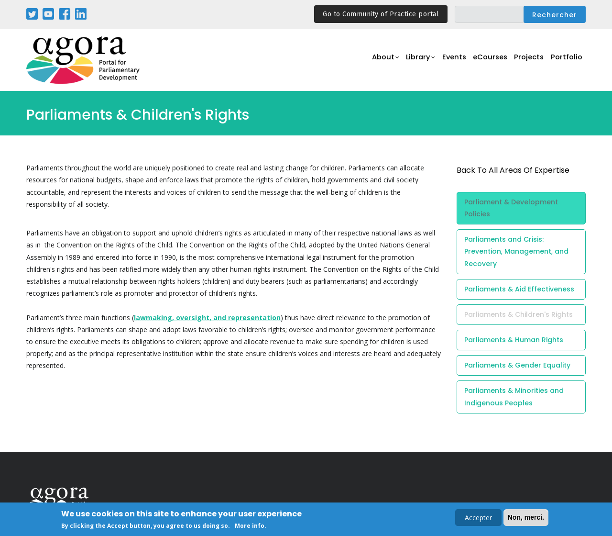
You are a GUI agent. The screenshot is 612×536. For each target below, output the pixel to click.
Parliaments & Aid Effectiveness (519, 289)
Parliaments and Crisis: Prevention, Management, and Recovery (516, 251)
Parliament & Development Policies (511, 208)
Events (447, 61)
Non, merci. (526, 518)
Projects (526, 61)
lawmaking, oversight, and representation (207, 317)
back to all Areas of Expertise (513, 170)
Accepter (478, 518)
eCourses (485, 61)
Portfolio (566, 61)
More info (249, 527)
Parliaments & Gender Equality (517, 365)
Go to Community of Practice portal (381, 14)
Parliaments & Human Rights (513, 340)
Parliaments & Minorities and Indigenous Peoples (514, 396)
